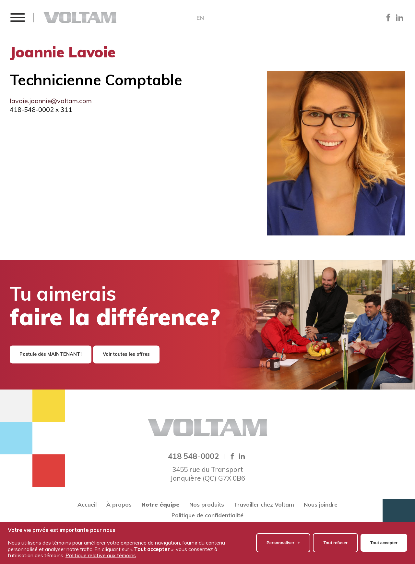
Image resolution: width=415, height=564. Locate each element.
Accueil (87, 504)
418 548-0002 (193, 456)
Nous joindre (321, 504)
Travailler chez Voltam (264, 504)
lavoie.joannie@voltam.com (51, 101)
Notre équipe (160, 504)
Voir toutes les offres (126, 354)
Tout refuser (335, 537)
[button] (17, 17)
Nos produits (206, 504)
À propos (119, 504)
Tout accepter (383, 537)
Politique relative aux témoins (100, 550)
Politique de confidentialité (207, 515)
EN (200, 18)
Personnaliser (283, 537)
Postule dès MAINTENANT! (50, 354)
